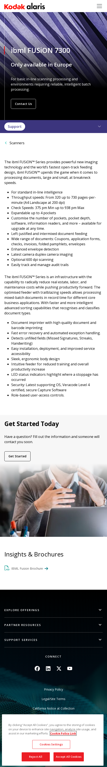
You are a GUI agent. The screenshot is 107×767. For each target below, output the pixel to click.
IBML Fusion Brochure (27, 568)
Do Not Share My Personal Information (53, 718)
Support (15, 126)
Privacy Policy (53, 689)
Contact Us (23, 104)
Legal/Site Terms (53, 699)
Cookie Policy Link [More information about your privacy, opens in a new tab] (63, 755)
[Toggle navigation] (99, 6)
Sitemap (53, 727)
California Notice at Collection (54, 708)
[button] (97, 126)
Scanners (17, 143)
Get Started (17, 456)
